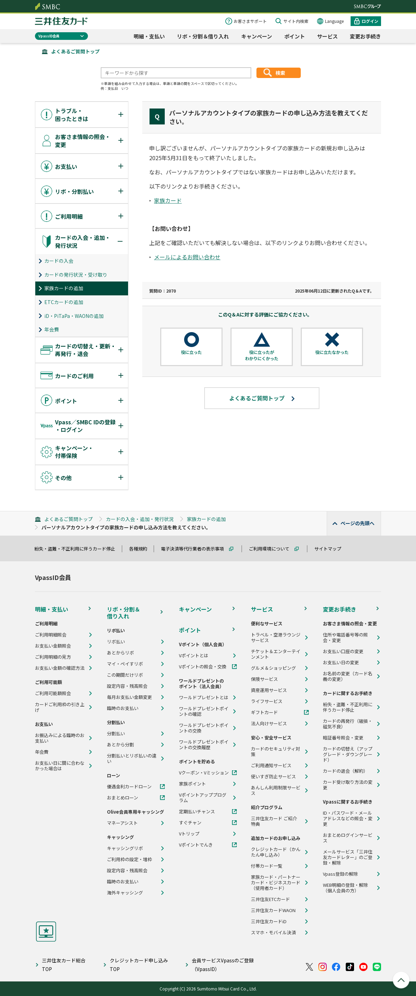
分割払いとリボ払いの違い (131, 758)
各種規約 (141, 548)
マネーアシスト (122, 823)
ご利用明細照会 (50, 635)
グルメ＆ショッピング (273, 668)
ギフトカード (264, 712)
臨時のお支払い (122, 708)
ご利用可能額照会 (53, 693)
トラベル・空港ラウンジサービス (275, 637)
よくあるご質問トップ (75, 51)
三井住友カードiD (269, 921)
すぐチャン (190, 822)
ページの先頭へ (357, 523)
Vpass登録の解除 (340, 874)
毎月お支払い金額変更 (129, 697)
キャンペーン (256, 36)
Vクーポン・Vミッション (204, 773)
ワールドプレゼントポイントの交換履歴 (203, 744)
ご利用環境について (272, 548)
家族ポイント (192, 784)
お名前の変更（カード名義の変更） (347, 676)
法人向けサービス (269, 723)
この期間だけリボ (125, 675)
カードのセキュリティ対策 (275, 751)
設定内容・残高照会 (127, 686)
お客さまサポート (250, 21)
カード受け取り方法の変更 (347, 784)
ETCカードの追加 (63, 301)
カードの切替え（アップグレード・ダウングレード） (347, 754)
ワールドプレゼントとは (203, 697)
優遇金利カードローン (129, 786)
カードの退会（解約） (345, 771)
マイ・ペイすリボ (125, 664)
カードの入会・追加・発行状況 (140, 519)
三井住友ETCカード (270, 899)
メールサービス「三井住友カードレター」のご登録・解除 (347, 857)
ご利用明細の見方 (53, 657)
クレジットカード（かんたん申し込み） (275, 852)
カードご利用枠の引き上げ (59, 707)
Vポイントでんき (196, 845)
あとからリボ (120, 653)
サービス (327, 36)
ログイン (370, 21)
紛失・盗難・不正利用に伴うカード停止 (77, 548)
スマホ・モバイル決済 (273, 932)
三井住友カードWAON (273, 910)
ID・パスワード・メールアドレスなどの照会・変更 (347, 818)
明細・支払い (149, 36)
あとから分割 (120, 744)
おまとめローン (122, 797)
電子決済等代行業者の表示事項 (195, 548)
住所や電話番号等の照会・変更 (345, 637)
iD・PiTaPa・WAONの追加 (73, 315)
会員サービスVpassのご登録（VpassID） (223, 964)
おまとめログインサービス (347, 837)
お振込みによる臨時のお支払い (59, 738)
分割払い (116, 733)
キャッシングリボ (125, 848)
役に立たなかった (332, 352)
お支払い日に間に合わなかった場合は (59, 765)
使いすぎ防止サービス (273, 776)
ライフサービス (266, 701)
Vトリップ (189, 834)
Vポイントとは (193, 655)
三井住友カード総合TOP (63, 964)
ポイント (294, 36)
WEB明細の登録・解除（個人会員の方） (345, 887)
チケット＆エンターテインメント (275, 654)
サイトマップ (330, 548)
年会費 (51, 329)
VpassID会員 (49, 35)
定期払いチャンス (197, 811)
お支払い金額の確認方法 (59, 668)
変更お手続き (365, 36)
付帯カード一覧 (266, 866)
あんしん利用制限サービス (275, 790)
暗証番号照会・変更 (343, 737)
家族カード (168, 200)
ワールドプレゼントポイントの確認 (203, 711)
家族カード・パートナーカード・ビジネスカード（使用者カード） (275, 882)
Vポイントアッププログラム (202, 797)
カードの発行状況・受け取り (75, 274)
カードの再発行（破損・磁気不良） (347, 723)
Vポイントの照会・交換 (202, 666)
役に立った (191, 352)
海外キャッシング (125, 892)
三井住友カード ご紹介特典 (274, 821)
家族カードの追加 (63, 288)
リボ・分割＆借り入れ (203, 36)
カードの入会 (58, 260)
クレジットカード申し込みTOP (139, 964)
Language (334, 21)
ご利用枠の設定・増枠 (129, 859)
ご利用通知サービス (271, 765)
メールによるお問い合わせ (187, 257)
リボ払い (116, 641)
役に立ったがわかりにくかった (261, 355)
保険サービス (264, 679)
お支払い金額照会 (53, 646)
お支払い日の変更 (341, 662)
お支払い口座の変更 (343, 651)
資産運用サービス (269, 690)
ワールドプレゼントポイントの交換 (203, 728)
